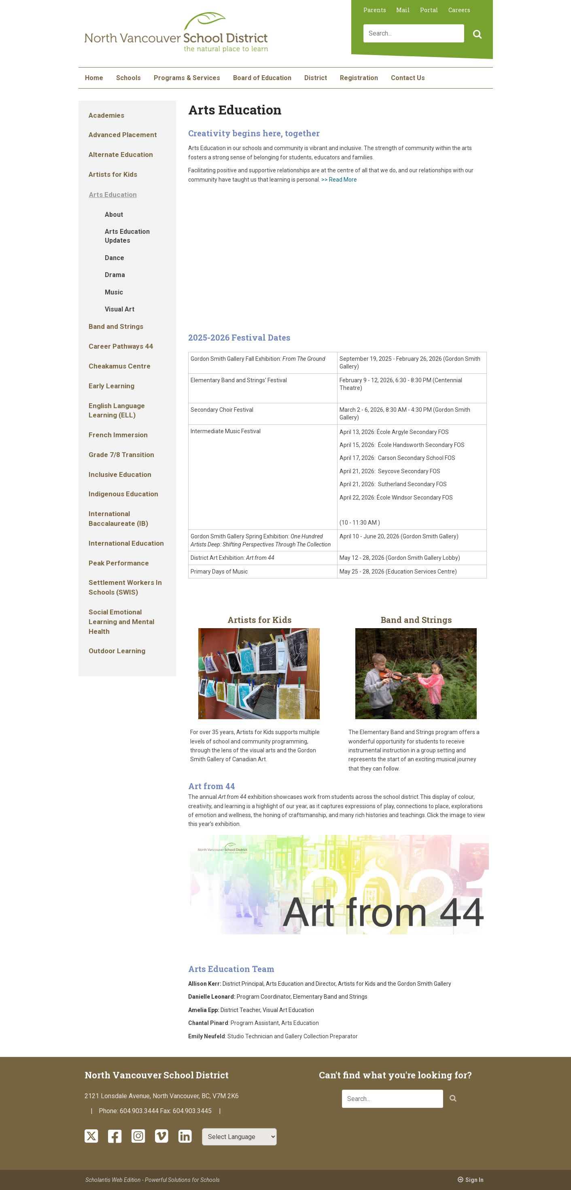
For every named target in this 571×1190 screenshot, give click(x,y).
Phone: (109, 1111)
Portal (429, 10)
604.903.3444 (139, 1111)
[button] (476, 34)
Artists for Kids (259, 619)
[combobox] (413, 33)
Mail (403, 10)
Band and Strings (416, 619)
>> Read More (339, 179)
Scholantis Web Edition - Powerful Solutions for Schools (152, 1180)
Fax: (166, 1111)
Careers (459, 10)
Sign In (474, 1180)
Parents (374, 10)
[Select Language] (239, 1137)
